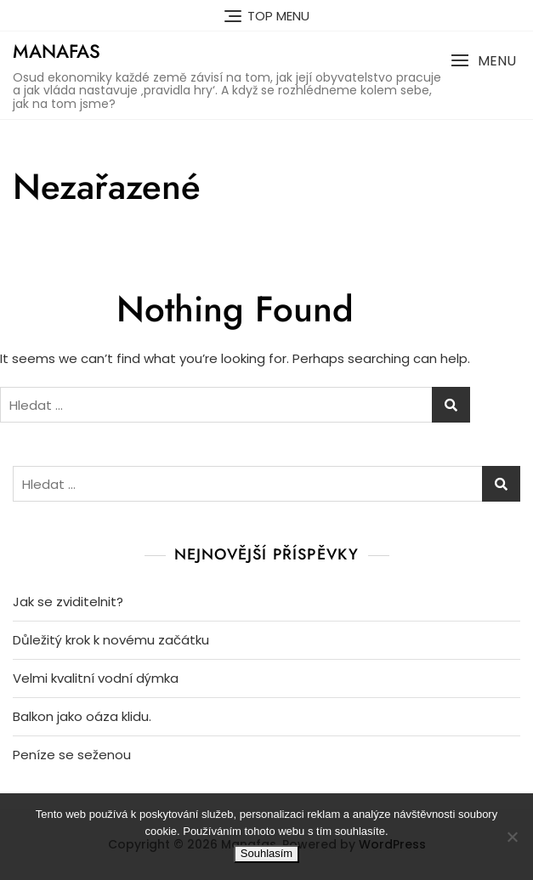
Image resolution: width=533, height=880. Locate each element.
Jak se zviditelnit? (68, 601)
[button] (483, 61)
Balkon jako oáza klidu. (82, 716)
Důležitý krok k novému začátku (111, 640)
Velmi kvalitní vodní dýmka (96, 678)
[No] (511, 836)
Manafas (56, 51)
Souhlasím (266, 853)
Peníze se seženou (72, 755)
